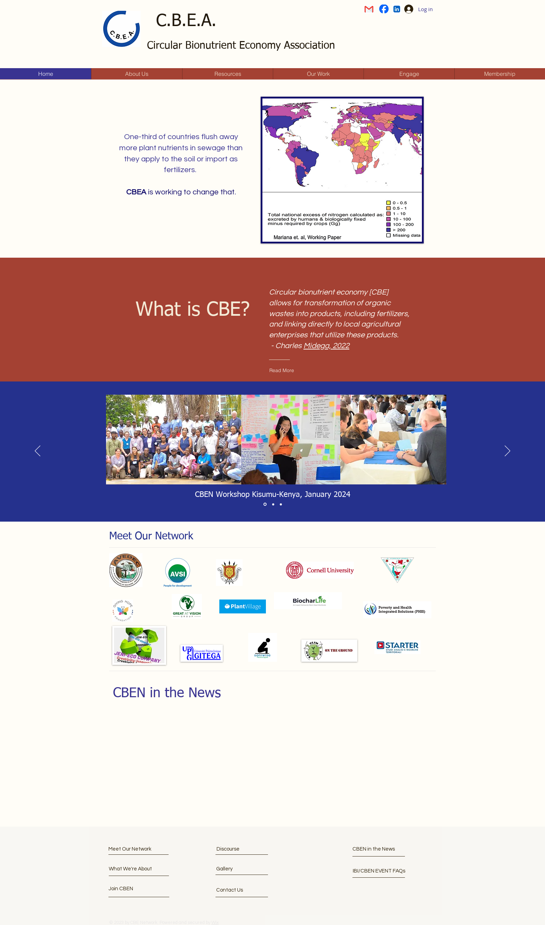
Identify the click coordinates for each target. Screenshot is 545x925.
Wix (215, 922)
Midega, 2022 (326, 346)
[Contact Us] (242, 890)
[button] (134, 888)
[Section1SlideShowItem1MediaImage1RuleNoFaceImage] (265, 504)
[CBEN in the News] (382, 849)
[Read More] (308, 370)
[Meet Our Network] (134, 849)
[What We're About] (135, 868)
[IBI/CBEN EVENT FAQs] (379, 871)
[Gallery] (242, 868)
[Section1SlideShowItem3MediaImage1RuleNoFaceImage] (281, 504)
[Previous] (37, 451)
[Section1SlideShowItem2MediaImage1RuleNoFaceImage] (273, 504)
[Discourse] (247, 849)
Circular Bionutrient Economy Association (241, 46)
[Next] (507, 451)
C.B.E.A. (186, 21)
